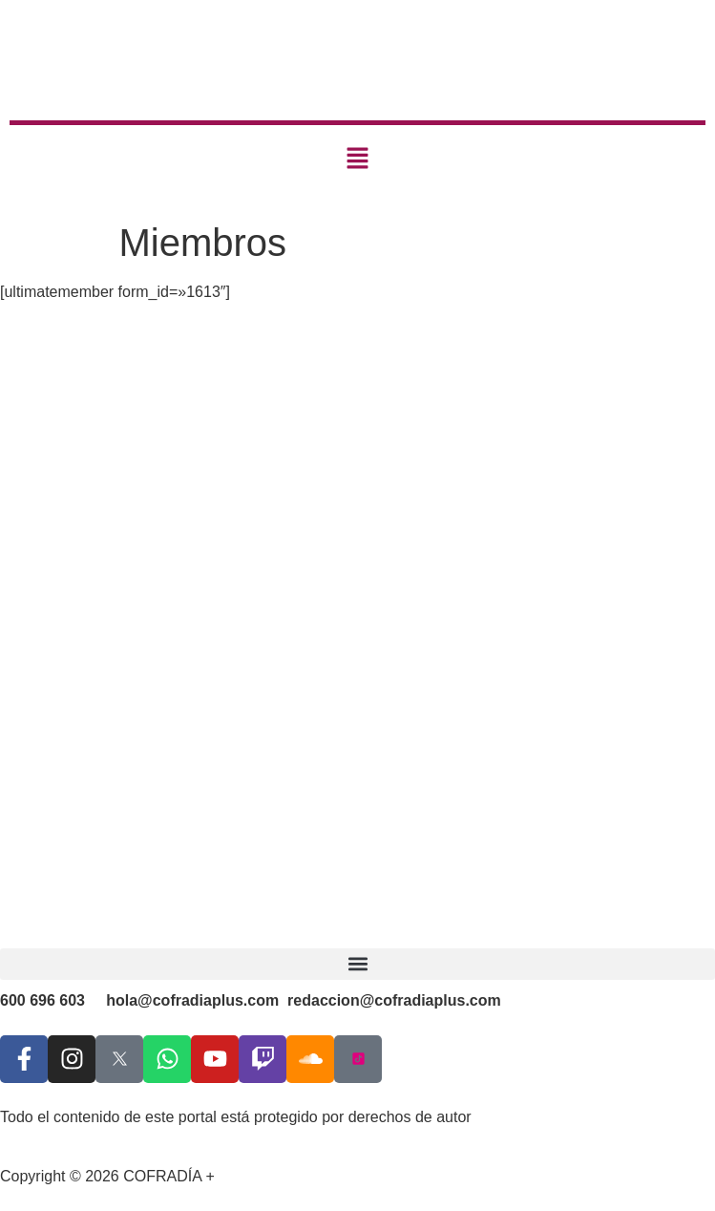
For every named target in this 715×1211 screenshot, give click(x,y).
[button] (357, 159)
